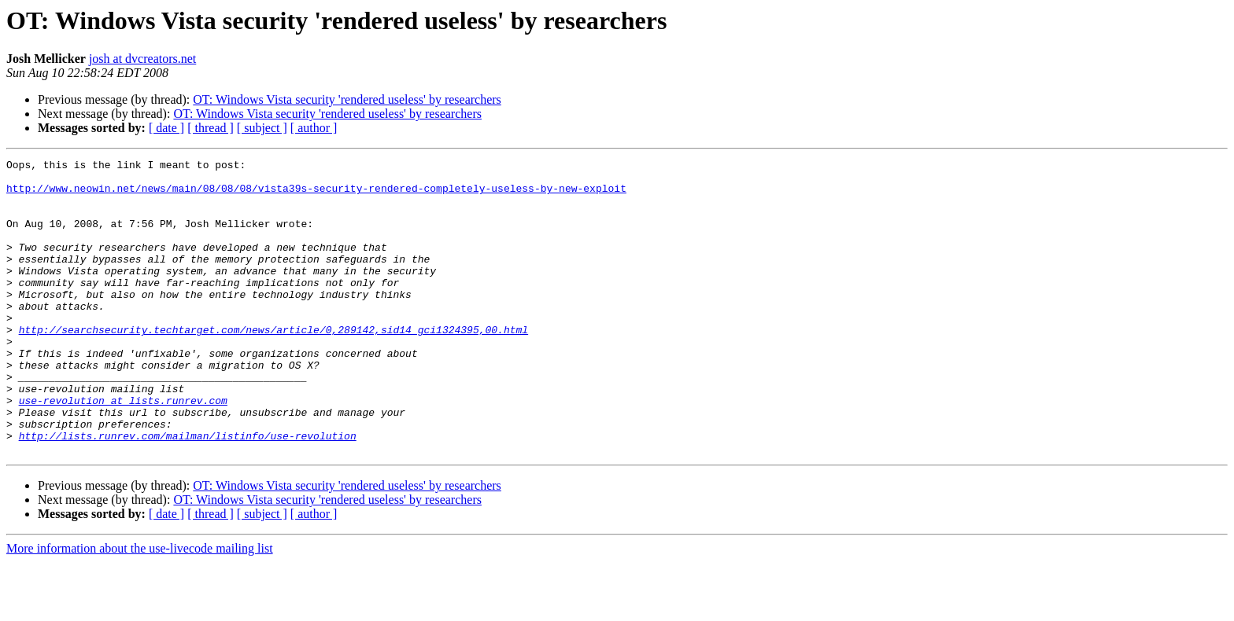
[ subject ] (262, 127)
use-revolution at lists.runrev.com (123, 450)
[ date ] (166, 127)
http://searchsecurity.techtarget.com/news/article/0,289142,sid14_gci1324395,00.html (273, 365)
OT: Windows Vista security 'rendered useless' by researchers (347, 99)
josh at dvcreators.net (142, 58)
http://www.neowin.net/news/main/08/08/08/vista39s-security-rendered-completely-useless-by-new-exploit (316, 195)
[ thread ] (210, 127)
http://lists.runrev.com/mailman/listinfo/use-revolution (188, 492)
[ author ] (314, 127)
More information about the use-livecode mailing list (139, 607)
